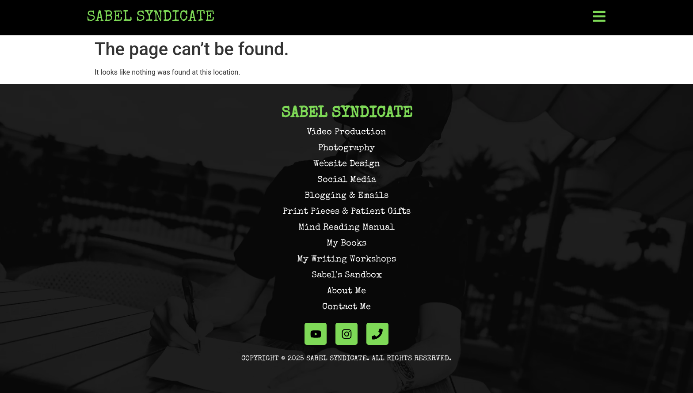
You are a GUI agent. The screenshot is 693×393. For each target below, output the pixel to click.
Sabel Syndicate (151, 17)
